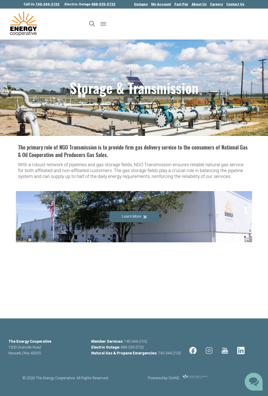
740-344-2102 (135, 341)
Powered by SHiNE (163, 378)
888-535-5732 (132, 347)
